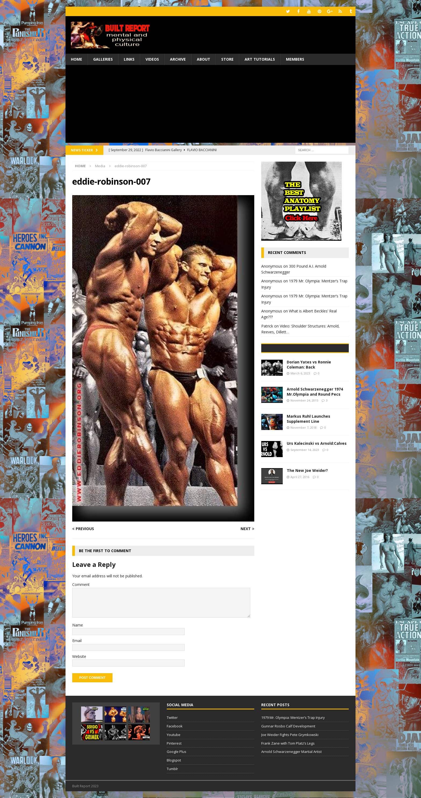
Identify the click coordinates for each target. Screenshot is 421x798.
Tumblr (172, 768)
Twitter (172, 717)
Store (227, 59)
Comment (81, 584)
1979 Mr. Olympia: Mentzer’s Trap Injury (293, 717)
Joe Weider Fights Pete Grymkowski (289, 734)
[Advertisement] (210, 105)
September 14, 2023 (305, 488)
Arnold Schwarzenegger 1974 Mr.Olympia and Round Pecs (315, 430)
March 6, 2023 (300, 411)
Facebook (175, 726)
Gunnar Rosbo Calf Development (288, 726)
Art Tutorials (260, 59)
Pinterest (174, 743)
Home (76, 59)
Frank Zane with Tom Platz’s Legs (288, 743)
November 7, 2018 (304, 465)
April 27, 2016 (300, 515)
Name (77, 625)
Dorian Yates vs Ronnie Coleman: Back (309, 402)
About (203, 59)
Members (295, 59)
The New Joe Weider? (307, 508)
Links (129, 59)
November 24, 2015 (304, 438)
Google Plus (176, 751)
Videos (152, 59)
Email (77, 640)
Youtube (173, 734)
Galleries (103, 59)
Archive (178, 59)
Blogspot (174, 760)
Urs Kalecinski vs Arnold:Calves (317, 481)
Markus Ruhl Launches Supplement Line (308, 457)
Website (79, 656)
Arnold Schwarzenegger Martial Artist (291, 751)
